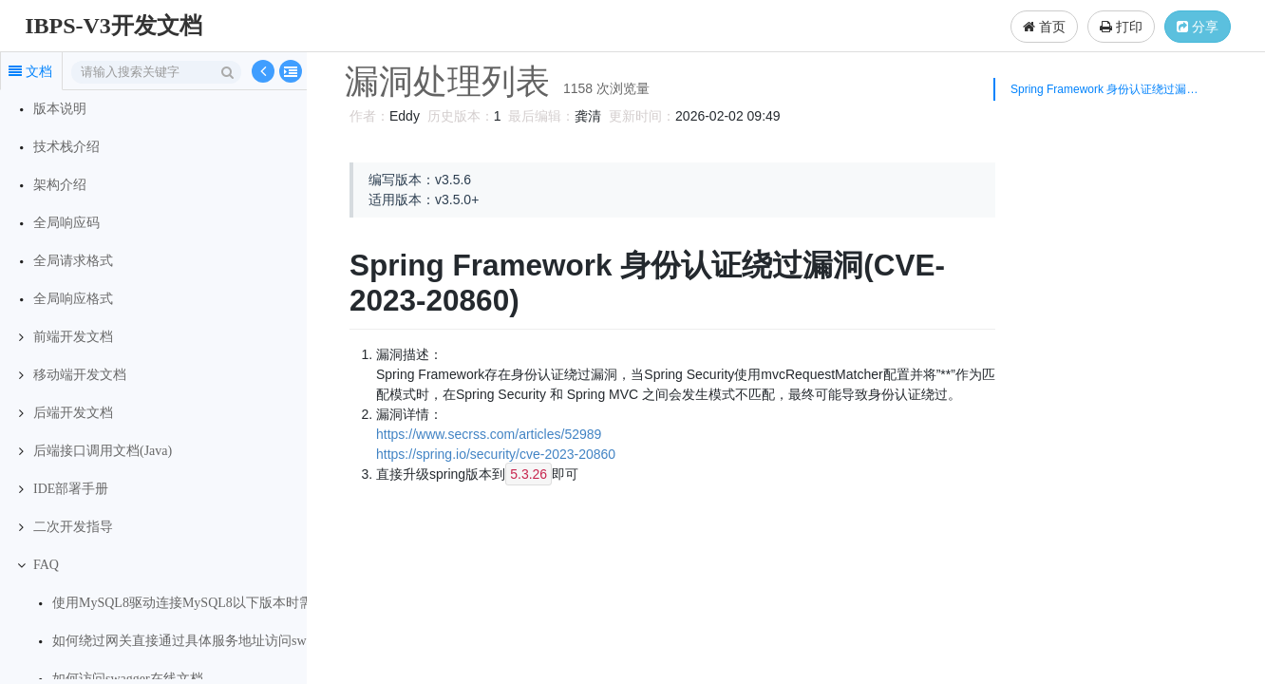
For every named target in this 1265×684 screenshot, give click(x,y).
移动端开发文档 (79, 375)
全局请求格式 (73, 261)
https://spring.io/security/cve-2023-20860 (493, 454)
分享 (1197, 26)
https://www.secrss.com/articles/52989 (485, 434)
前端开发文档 (73, 337)
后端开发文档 (73, 413)
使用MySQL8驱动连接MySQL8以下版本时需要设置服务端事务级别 (248, 603)
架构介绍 (59, 185)
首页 (1044, 26)
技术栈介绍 (66, 147)
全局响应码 (66, 223)
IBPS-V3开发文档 (113, 25)
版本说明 (59, 109)
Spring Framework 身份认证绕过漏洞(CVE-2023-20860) (1109, 89)
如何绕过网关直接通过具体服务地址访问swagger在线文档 (220, 641)
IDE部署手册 (70, 489)
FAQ (46, 565)
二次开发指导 (73, 527)
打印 (1121, 26)
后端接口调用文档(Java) (102, 451)
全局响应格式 (73, 299)
